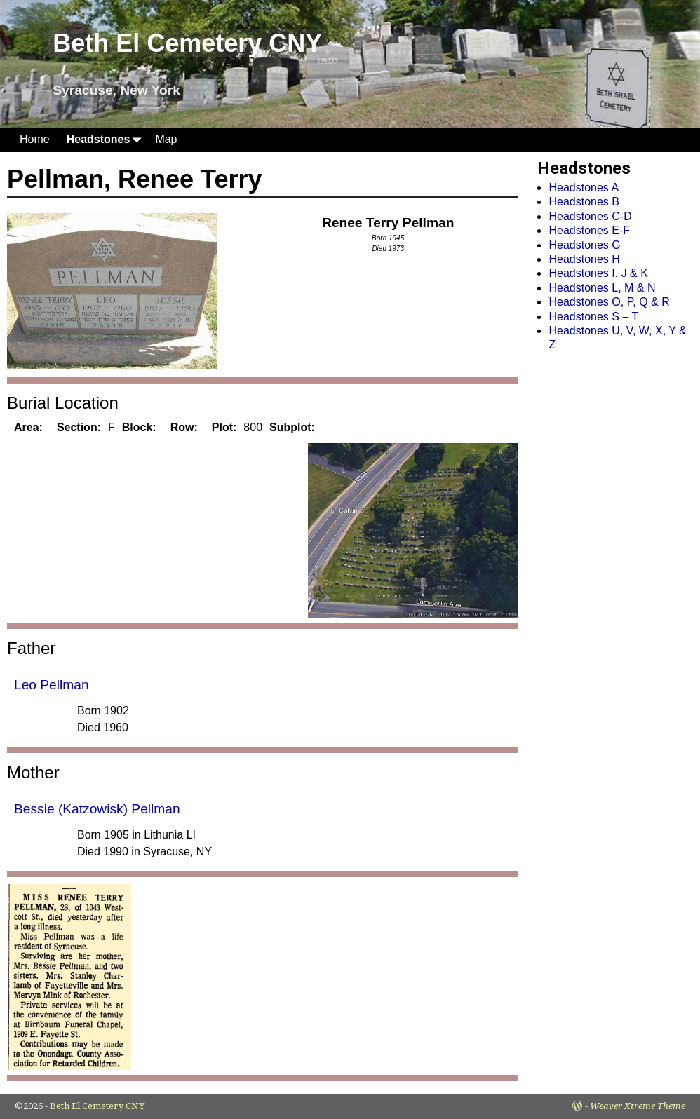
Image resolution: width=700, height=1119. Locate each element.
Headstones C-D (589, 216)
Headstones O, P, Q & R (608, 302)
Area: (28, 427)
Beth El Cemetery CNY (187, 43)
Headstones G (584, 245)
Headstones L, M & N (601, 288)
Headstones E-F (589, 230)
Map (166, 139)
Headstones (107, 140)
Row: (184, 427)
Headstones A (583, 188)
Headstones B (583, 202)
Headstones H (583, 259)
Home (35, 139)
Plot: (224, 427)
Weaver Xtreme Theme (637, 1106)
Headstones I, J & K (597, 273)
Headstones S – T (593, 317)
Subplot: (292, 427)
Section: (79, 427)
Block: (139, 427)
